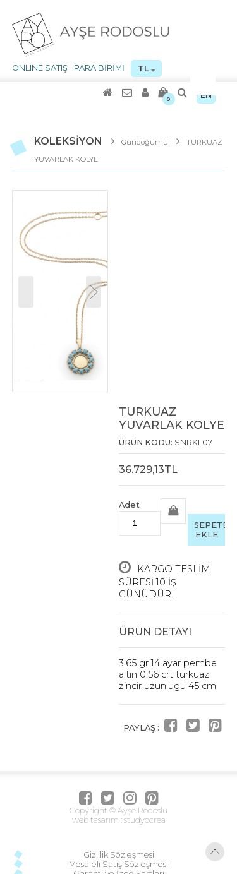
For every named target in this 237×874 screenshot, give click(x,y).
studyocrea (144, 820)
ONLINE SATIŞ (40, 68)
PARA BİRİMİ (99, 68)
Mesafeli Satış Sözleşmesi (118, 864)
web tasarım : (97, 820)
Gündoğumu (145, 142)
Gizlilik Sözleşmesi (118, 854)
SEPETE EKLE (209, 529)
